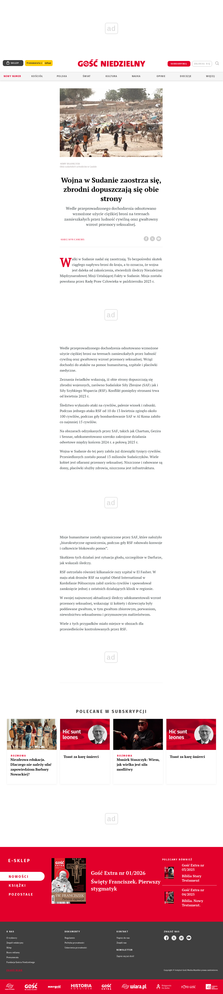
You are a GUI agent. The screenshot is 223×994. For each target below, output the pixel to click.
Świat (87, 76)
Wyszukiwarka (217, 63)
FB (147, 237)
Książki (17, 885)
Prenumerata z (39, 63)
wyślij (159, 237)
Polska (62, 76)
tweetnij (153, 237)
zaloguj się (202, 64)
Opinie (161, 76)
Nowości (17, 876)
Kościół (37, 76)
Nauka (136, 76)
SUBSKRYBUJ (179, 64)
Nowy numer (12, 76)
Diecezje (185, 76)
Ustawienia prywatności (76, 947)
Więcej (210, 76)
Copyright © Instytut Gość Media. (178, 970)
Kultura (111, 76)
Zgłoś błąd (14, 970)
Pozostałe (17, 894)
